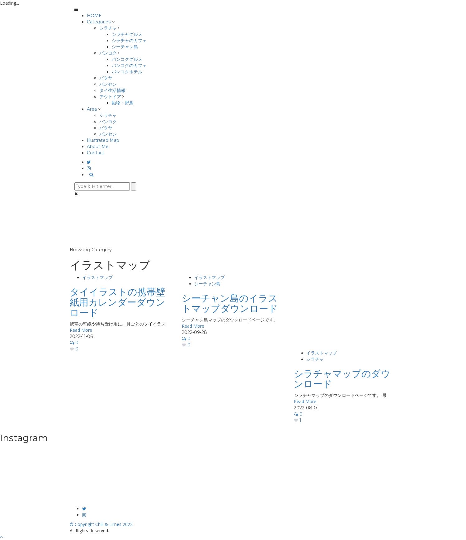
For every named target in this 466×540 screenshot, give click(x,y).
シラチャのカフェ (129, 40)
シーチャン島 (125, 47)
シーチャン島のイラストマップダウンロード (230, 303)
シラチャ (108, 28)
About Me (98, 146)
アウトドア (110, 96)
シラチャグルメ (127, 34)
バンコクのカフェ (129, 65)
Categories (99, 22)
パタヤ (105, 78)
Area (92, 109)
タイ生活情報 (112, 90)
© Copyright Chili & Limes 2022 (101, 524)
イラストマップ (97, 277)
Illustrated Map (103, 140)
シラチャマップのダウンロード (342, 379)
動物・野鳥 (123, 103)
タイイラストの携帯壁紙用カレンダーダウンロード (117, 302)
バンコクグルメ (127, 59)
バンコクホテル (127, 72)
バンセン (108, 84)
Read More (81, 330)
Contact (95, 153)
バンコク (108, 53)
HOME (94, 15)
